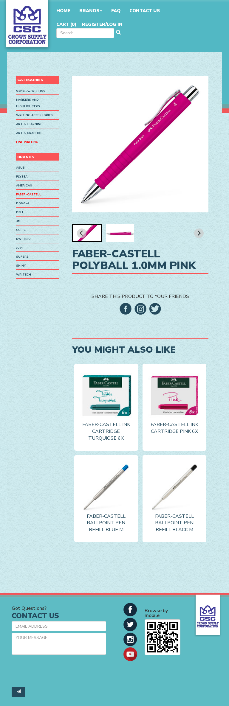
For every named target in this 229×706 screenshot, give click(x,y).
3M (18, 221)
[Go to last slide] (81, 233)
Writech (23, 275)
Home (63, 11)
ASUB (20, 168)
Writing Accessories (34, 115)
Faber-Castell (28, 194)
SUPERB (22, 257)
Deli (19, 212)
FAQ (115, 11)
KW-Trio (23, 239)
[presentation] (57, 670)
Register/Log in (102, 24)
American (24, 186)
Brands (90, 11)
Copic (21, 230)
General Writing (31, 91)
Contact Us (144, 11)
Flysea (21, 177)
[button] (87, 233)
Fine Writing (27, 142)
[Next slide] (199, 233)
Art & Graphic (28, 133)
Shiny (21, 266)
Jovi (19, 248)
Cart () (66, 24)
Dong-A (22, 203)
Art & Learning (29, 124)
